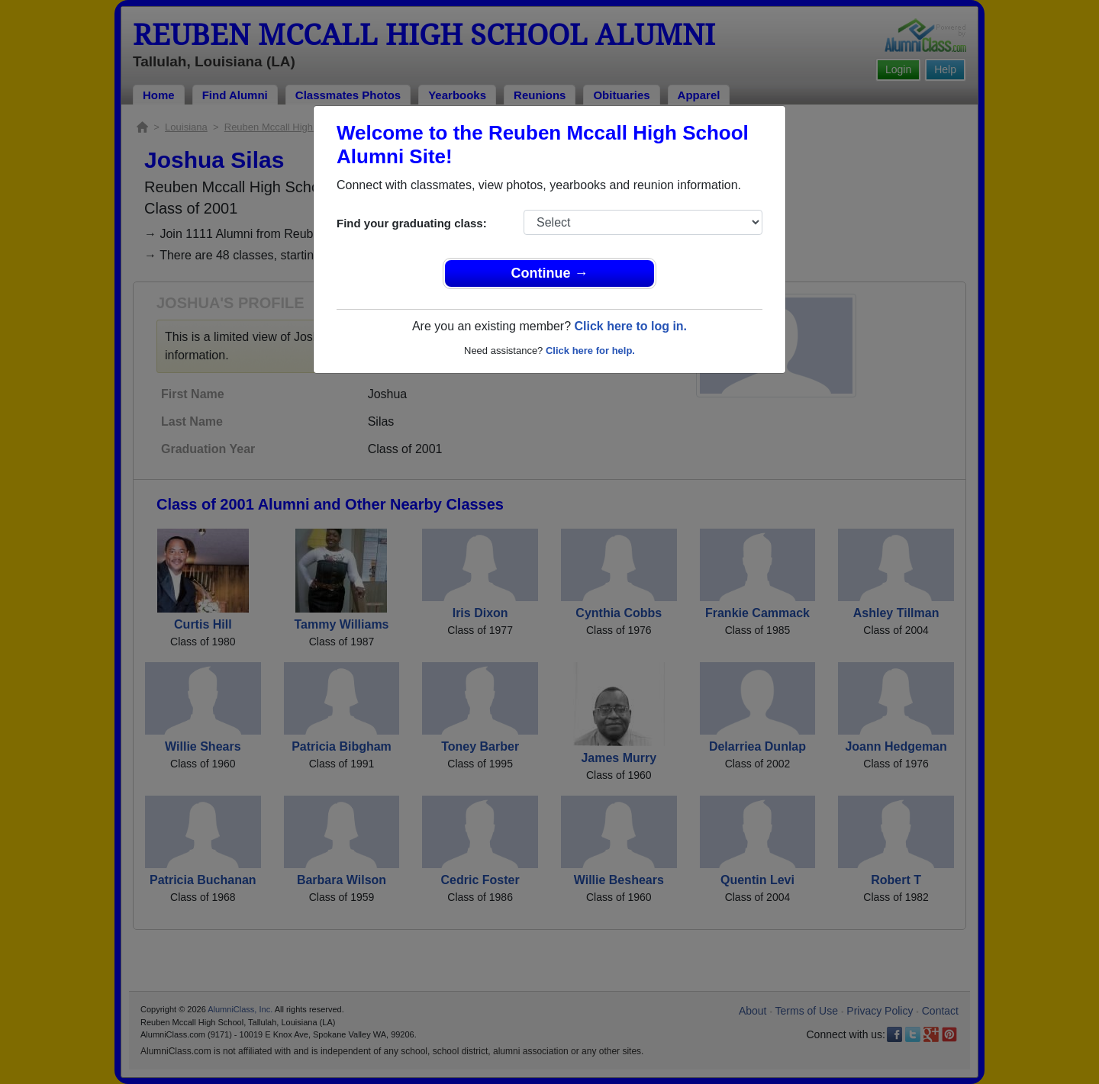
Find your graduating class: (412, 223)
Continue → (549, 273)
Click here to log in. (630, 326)
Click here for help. (590, 350)
